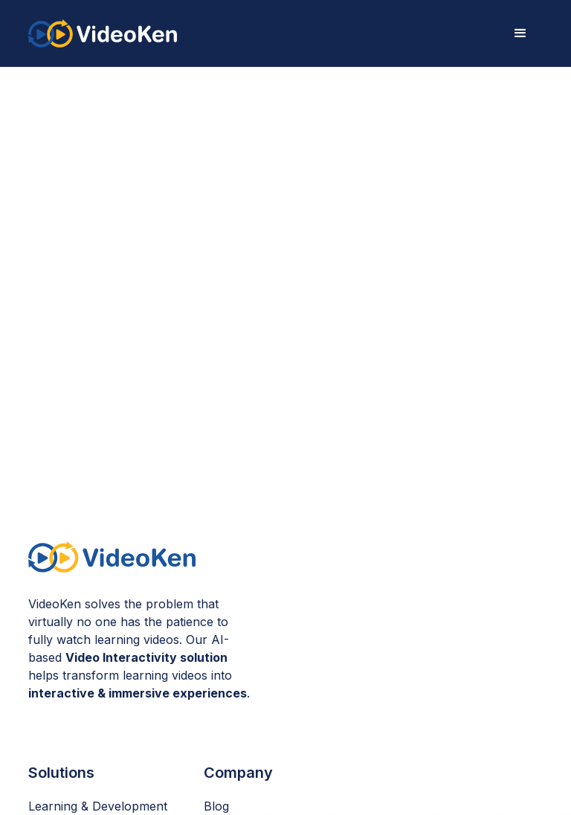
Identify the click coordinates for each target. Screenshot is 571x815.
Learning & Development (97, 806)
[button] (520, 33)
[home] (102, 33)
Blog (216, 806)
